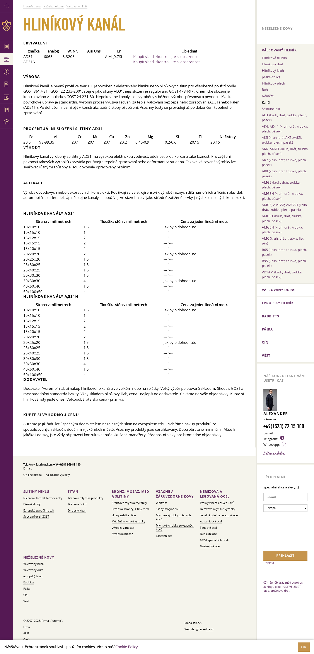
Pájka (26, 589)
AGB (26, 633)
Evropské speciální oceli (38, 510)
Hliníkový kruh (273, 70)
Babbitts (28, 582)
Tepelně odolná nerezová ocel (219, 515)
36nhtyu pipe (272, 587)
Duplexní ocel (208, 534)
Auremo (6, 25)
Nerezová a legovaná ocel (214, 494)
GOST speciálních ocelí (214, 540)
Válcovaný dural (33, 570)
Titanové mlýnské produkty (85, 498)
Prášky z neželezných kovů (217, 503)
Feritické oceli (208, 528)
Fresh (209, 629)
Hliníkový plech (273, 83)
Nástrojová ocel (210, 546)
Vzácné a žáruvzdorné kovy (175, 494)
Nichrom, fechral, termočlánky (42, 498)
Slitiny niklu (36, 491)
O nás (27, 639)
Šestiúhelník (271, 109)
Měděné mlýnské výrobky (128, 521)
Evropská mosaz (122, 534)
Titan (73, 491)
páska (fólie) (271, 77)
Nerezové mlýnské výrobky (217, 509)
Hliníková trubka (274, 58)
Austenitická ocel (211, 521)
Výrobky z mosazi (123, 528)
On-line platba (32, 475)
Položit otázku (274, 452)
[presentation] (281, 530)
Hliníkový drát (272, 64)
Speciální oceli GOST (36, 516)
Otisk (26, 627)
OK (303, 647)
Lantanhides (164, 536)
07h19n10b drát (273, 583)
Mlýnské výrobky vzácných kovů (173, 517)
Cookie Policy (126, 646)
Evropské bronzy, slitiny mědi (130, 509)
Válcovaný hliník (33, 564)
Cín (25, 595)
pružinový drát (280, 591)
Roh (265, 89)
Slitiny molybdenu (167, 509)
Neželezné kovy (38, 557)
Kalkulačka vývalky (58, 475)
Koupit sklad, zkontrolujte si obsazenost (166, 56)
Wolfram (161, 503)
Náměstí (268, 96)
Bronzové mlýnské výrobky (129, 503)
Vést (26, 601)
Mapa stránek (193, 623)
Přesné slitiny (32, 504)
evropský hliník (33, 576)
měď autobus (294, 583)
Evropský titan (77, 510)
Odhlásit (268, 563)
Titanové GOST (77, 504)
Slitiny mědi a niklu (124, 515)
